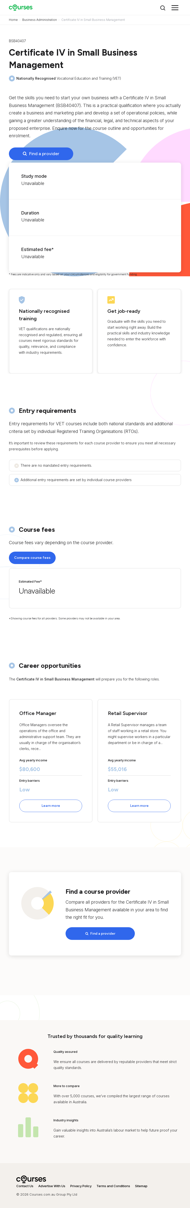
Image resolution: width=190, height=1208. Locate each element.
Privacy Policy (81, 1184)
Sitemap (141, 1184)
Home (13, 20)
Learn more (51, 806)
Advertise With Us (51, 1184)
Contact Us (24, 1184)
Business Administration (39, 20)
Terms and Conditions (113, 1184)
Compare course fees (32, 558)
